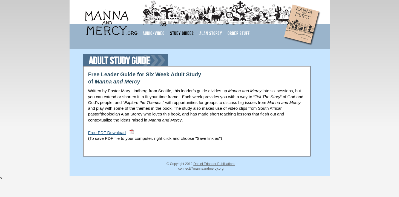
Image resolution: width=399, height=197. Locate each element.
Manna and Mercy (106, 19)
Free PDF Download (107, 132)
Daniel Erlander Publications (214, 164)
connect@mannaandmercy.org (201, 168)
